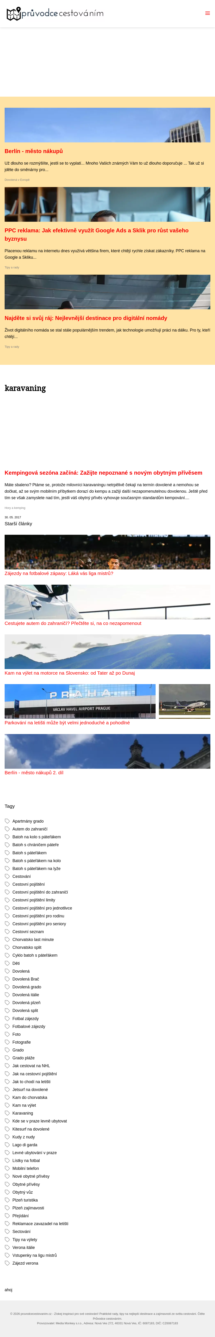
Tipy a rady (12, 267)
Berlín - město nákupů (34, 151)
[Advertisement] (107, 62)
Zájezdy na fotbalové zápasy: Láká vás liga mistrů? (59, 573)
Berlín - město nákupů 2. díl (34, 772)
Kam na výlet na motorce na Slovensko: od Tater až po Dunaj (70, 673)
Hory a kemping (15, 508)
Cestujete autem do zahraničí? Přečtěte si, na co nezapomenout (73, 623)
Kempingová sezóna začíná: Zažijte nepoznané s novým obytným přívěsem (103, 473)
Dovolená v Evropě (17, 179)
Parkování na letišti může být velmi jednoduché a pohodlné (67, 722)
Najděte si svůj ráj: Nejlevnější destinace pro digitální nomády (86, 318)
